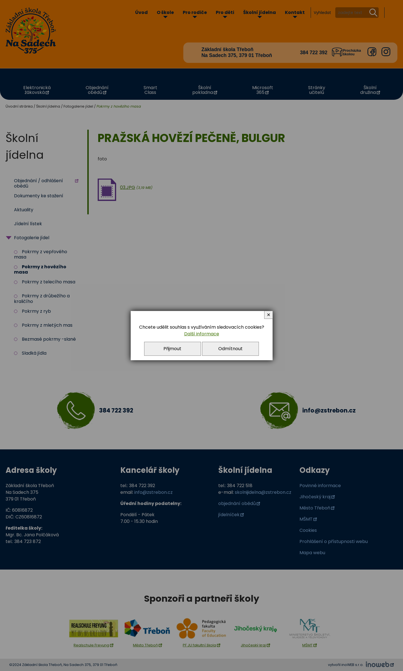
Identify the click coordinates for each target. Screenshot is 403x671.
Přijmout (172, 348)
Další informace (201, 334)
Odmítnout (230, 348)
